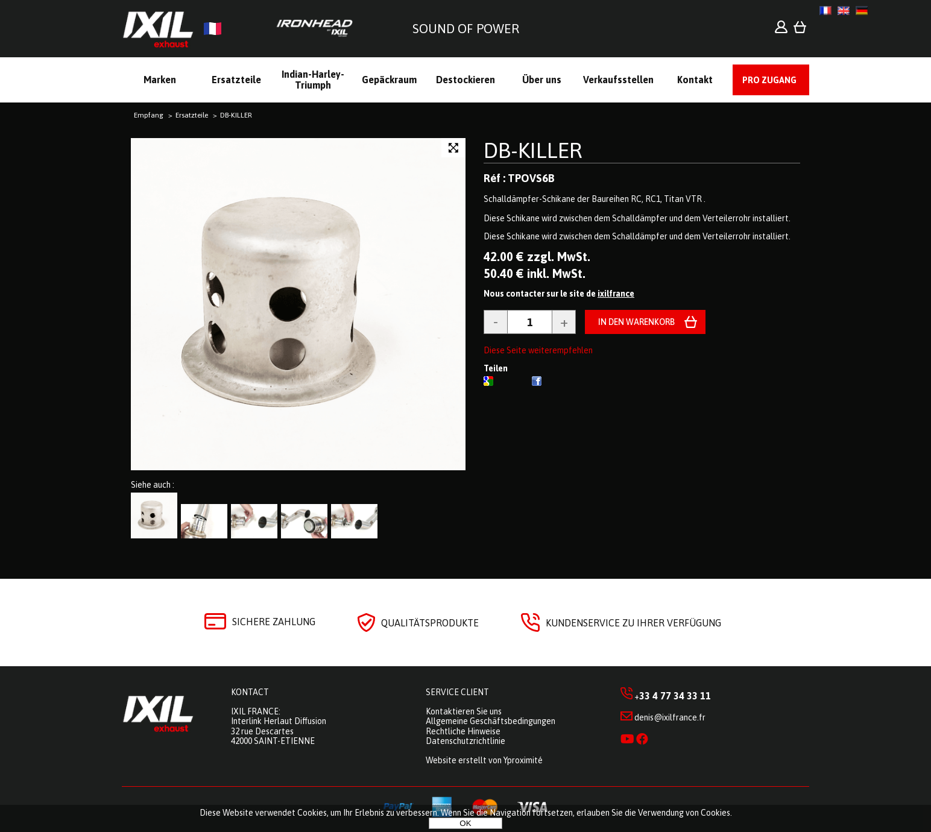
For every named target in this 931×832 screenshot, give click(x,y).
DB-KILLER (533, 150)
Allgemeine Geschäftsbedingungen (490, 721)
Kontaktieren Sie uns (464, 711)
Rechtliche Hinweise (463, 731)
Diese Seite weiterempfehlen (538, 350)
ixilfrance (616, 293)
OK (465, 823)
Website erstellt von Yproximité (484, 760)
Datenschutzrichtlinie (465, 741)
